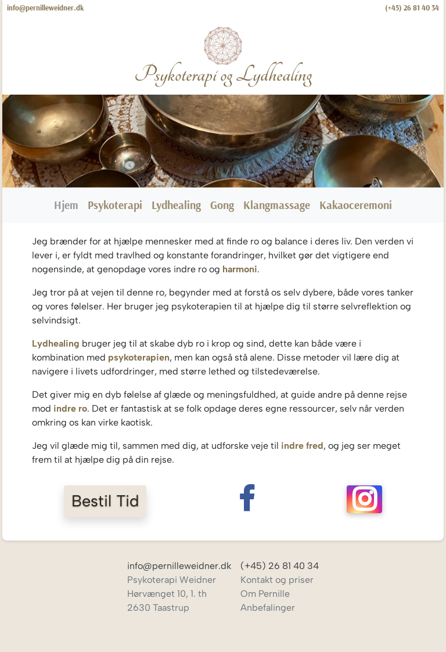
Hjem (68, 204)
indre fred (302, 445)
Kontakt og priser (277, 579)
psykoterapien (139, 357)
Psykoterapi (115, 205)
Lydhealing (176, 205)
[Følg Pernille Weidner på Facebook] (246, 501)
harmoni (239, 269)
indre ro (70, 408)
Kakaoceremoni (355, 205)
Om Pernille (265, 593)
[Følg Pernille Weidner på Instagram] (365, 501)
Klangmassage (276, 205)
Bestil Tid (105, 500)
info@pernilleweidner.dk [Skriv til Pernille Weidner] (45, 7)
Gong (222, 205)
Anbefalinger (267, 607)
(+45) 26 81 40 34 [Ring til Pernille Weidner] (412, 7)
